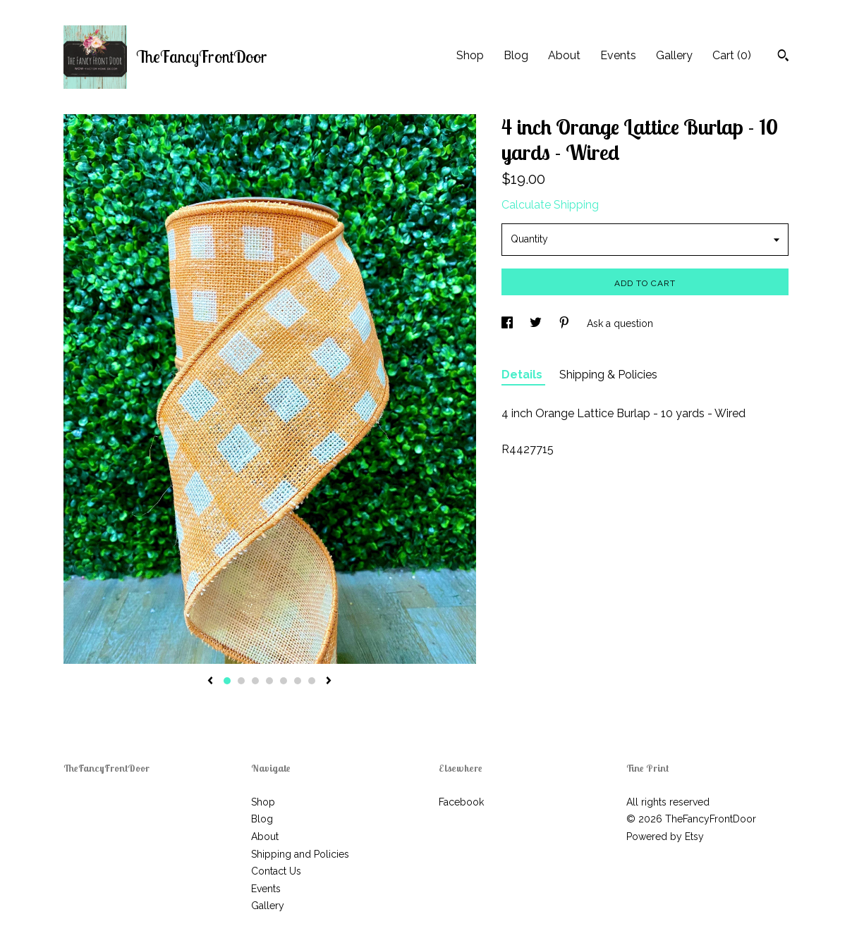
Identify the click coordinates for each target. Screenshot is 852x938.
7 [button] (311, 680)
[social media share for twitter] (537, 323)
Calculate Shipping (550, 204)
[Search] (783, 57)
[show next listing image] (328, 681)
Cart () (731, 55)
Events (618, 55)
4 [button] (269, 680)
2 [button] (241, 680)
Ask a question (620, 323)
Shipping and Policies (300, 854)
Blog (516, 55)
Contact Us (276, 871)
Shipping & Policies (608, 374)
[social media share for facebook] (508, 323)
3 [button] (255, 680)
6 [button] (297, 680)
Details (523, 374)
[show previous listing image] (210, 681)
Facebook (461, 802)
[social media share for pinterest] (566, 323)
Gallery (674, 55)
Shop (470, 55)
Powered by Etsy (665, 836)
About (564, 55)
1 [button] (227, 680)
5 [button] (283, 680)
